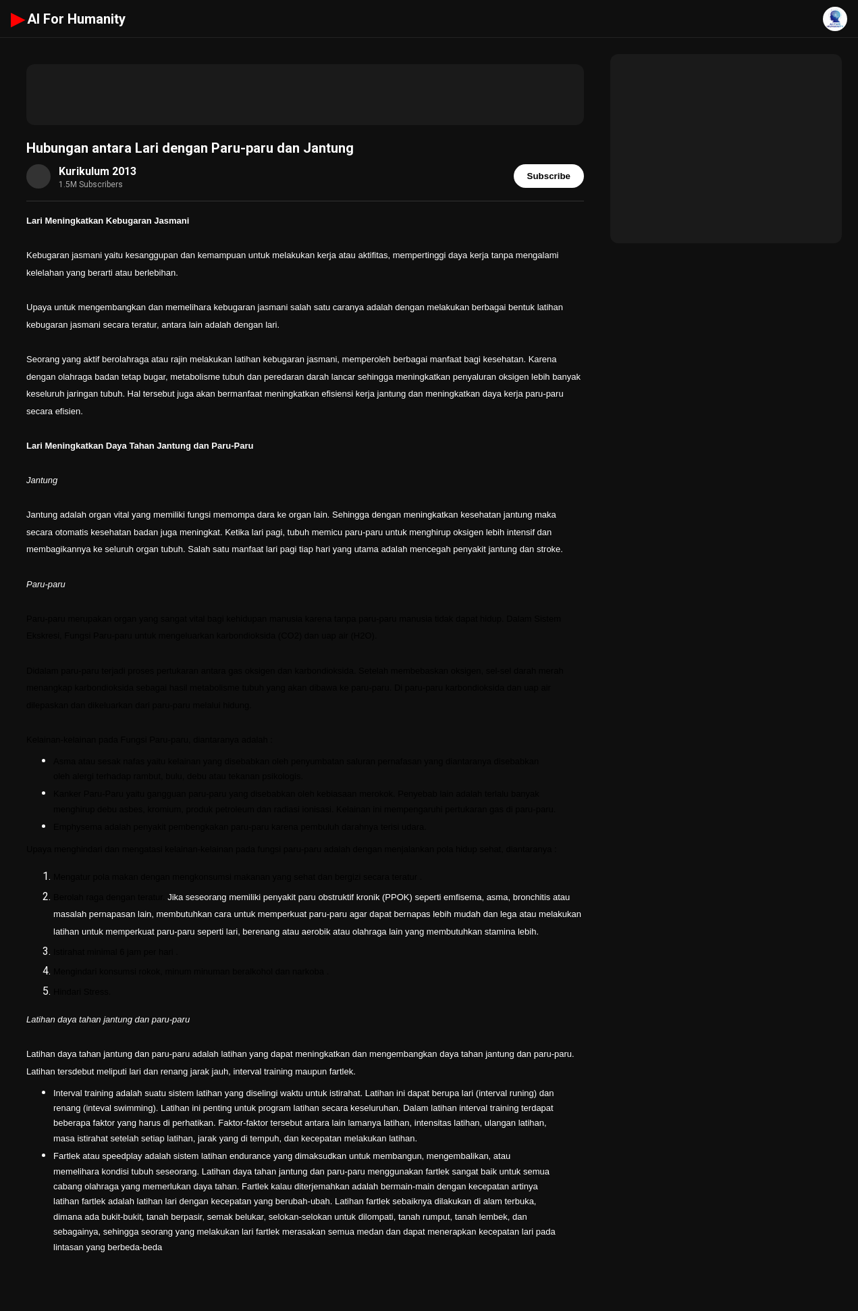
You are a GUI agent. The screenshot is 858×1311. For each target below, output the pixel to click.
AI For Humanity (68, 19)
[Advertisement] (305, 94)
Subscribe (548, 176)
